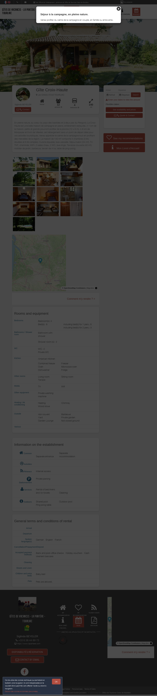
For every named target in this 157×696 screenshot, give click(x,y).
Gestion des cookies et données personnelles (21, 691)
